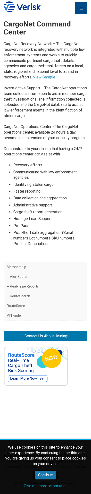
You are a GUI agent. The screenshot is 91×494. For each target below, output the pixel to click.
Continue (45, 475)
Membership (16, 267)
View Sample (44, 77)
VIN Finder (14, 315)
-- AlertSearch (17, 277)
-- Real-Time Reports (23, 286)
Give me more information (45, 486)
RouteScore (16, 306)
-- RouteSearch (18, 296)
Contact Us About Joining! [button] (45, 336)
